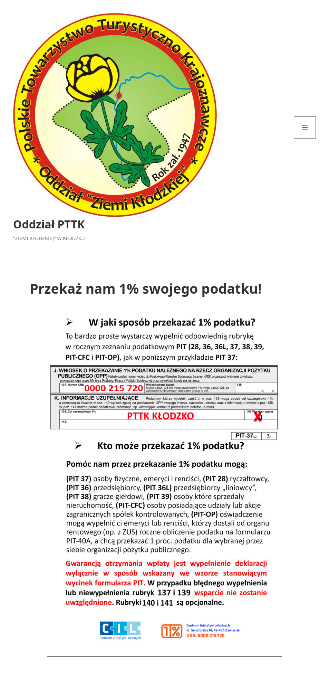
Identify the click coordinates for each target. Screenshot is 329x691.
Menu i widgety (305, 138)
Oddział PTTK (49, 224)
